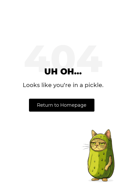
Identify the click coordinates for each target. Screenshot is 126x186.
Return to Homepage (61, 105)
